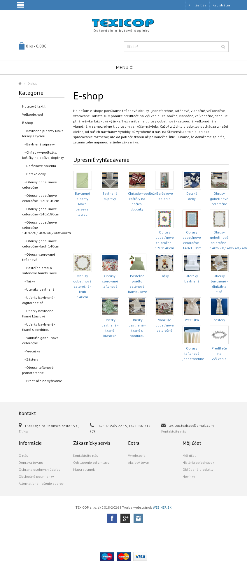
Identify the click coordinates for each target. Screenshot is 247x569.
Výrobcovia (137, 455)
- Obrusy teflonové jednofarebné (38, 370)
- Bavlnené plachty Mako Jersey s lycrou (43, 133)
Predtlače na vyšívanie (219, 353)
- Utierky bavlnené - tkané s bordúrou (38, 327)
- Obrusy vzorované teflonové (38, 257)
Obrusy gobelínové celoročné (219, 198)
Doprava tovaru (31, 462)
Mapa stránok (84, 469)
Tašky (164, 276)
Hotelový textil (33, 106)
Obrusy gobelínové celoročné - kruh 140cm (82, 286)
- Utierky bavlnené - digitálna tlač (38, 300)
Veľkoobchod (32, 114)
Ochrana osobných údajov (39, 469)
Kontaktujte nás (173, 431)
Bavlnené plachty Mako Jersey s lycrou (82, 204)
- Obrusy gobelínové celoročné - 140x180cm (40, 211)
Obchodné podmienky (36, 476)
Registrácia (221, 5)
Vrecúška (192, 320)
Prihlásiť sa (197, 5)
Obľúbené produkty (198, 469)
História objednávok (198, 462)
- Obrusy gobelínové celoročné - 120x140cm (40, 198)
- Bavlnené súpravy (38, 144)
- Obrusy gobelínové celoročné (39, 184)
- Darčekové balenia (39, 166)
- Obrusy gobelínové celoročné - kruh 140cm (40, 243)
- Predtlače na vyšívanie (42, 381)
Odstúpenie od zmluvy (91, 462)
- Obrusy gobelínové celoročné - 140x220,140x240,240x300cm (43, 227)
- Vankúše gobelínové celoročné (40, 340)
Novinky (189, 476)
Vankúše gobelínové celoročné (164, 325)
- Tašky (28, 281)
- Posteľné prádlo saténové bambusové (39, 270)
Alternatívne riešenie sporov (41, 483)
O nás (23, 455)
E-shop (32, 83)
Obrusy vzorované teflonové (109, 281)
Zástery (219, 320)
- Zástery (30, 359)
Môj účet (189, 455)
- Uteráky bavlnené (38, 289)
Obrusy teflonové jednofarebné (193, 353)
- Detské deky (34, 174)
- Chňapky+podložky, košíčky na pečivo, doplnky (43, 155)
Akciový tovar (138, 462)
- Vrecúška (31, 351)
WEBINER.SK (162, 507)
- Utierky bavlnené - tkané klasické (38, 313)
